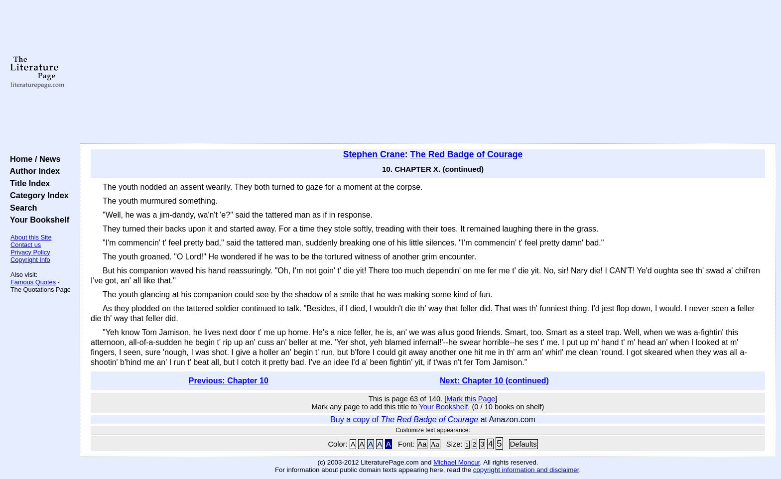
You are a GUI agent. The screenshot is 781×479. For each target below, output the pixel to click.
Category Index (37, 195)
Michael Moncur (456, 462)
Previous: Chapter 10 (228, 380)
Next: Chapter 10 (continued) (494, 380)
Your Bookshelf (37, 219)
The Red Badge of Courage (466, 154)
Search (21, 207)
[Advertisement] (428, 72)
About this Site (31, 237)
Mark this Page (470, 399)
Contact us (25, 244)
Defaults (523, 444)
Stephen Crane (374, 154)
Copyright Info (30, 259)
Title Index (27, 183)
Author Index (32, 170)
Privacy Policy (30, 252)
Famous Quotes (33, 282)
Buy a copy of (404, 419)
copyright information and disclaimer (526, 470)
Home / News (33, 158)
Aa (422, 444)
